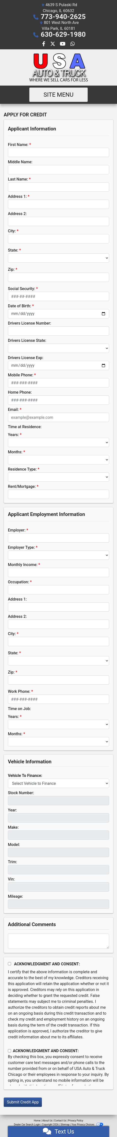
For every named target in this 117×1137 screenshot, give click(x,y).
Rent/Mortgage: (22, 486)
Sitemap (64, 1124)
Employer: (16, 530)
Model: (14, 844)
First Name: (18, 144)
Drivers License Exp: (25, 357)
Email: (13, 409)
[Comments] (58, 941)
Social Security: (21, 288)
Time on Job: (19, 708)
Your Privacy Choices (87, 1124)
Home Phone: (20, 392)
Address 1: (17, 196)
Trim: (12, 862)
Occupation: (18, 582)
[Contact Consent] (9, 1050)
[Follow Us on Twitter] (53, 44)
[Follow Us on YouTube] (63, 44)
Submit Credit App (23, 1102)
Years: (13, 434)
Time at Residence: (25, 426)
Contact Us (60, 1120)
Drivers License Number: (29, 323)
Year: (12, 810)
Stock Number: (21, 792)
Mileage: (15, 896)
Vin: (11, 879)
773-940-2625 (63, 17)
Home (37, 1120)
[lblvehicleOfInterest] (58, 783)
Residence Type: (22, 469)
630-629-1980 (63, 34)
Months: (15, 452)
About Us (47, 1120)
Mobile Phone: (20, 375)
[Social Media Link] (72, 44)
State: (13, 250)
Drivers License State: (27, 340)
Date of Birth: (19, 306)
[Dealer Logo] (58, 67)
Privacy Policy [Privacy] (75, 1120)
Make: (13, 827)
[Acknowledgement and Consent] (9, 963)
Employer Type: (21, 547)
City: (12, 231)
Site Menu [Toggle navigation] (59, 94)
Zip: (11, 269)
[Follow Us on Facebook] (44, 44)
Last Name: (18, 179)
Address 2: (17, 213)
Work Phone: (19, 691)
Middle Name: (20, 162)
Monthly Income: (22, 564)
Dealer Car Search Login (27, 1124)
